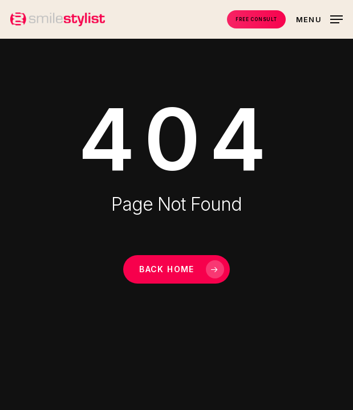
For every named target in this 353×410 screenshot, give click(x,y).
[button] (319, 18)
